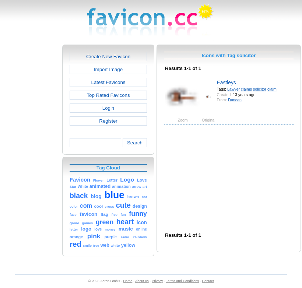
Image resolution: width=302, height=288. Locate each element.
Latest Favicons (108, 82)
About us (142, 281)
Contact (208, 281)
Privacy (157, 281)
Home (128, 281)
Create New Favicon (108, 56)
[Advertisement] (30, 155)
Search (135, 142)
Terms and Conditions (182, 281)
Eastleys (226, 82)
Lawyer (233, 89)
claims (246, 89)
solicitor (259, 89)
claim (272, 89)
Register (108, 121)
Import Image (108, 69)
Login (108, 108)
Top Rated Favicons (108, 95)
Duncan (235, 100)
